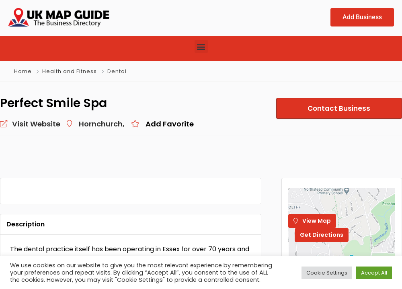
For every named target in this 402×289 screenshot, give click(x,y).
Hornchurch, (102, 124)
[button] (201, 46)
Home (23, 71)
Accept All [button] (374, 273)
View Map (312, 221)
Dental (117, 71)
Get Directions (321, 235)
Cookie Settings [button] (326, 273)
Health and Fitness (69, 71)
